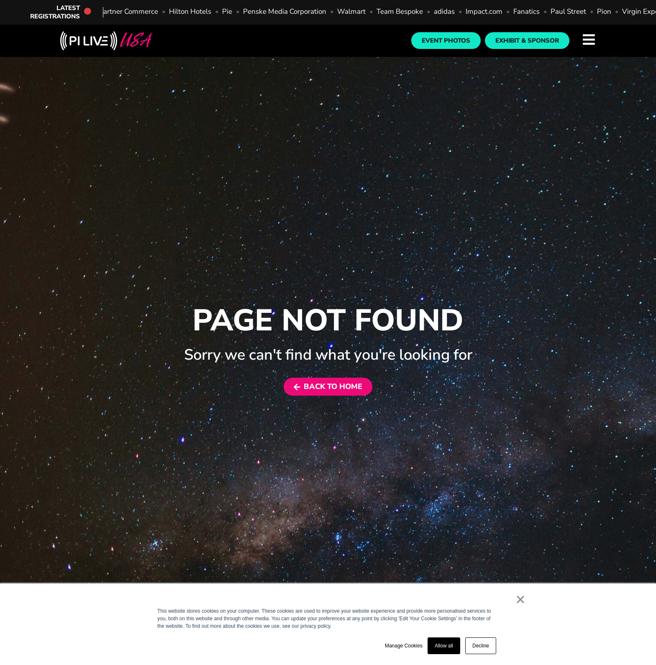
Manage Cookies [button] (404, 646)
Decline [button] (480, 646)
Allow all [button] (444, 646)
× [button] (520, 599)
